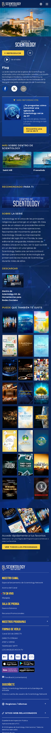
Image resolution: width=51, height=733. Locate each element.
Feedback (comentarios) (16, 667)
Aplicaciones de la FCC (10, 714)
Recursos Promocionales (13, 613)
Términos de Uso (8, 723)
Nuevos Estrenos (9, 608)
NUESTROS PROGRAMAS (14, 621)
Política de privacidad (10, 729)
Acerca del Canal (9, 588)
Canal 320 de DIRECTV (12, 634)
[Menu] (47, 4)
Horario (6, 598)
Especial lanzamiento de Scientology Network (22, 582)
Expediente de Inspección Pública (15, 710)
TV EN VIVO (7, 593)
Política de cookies (9, 726)
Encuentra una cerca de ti (34, 130)
